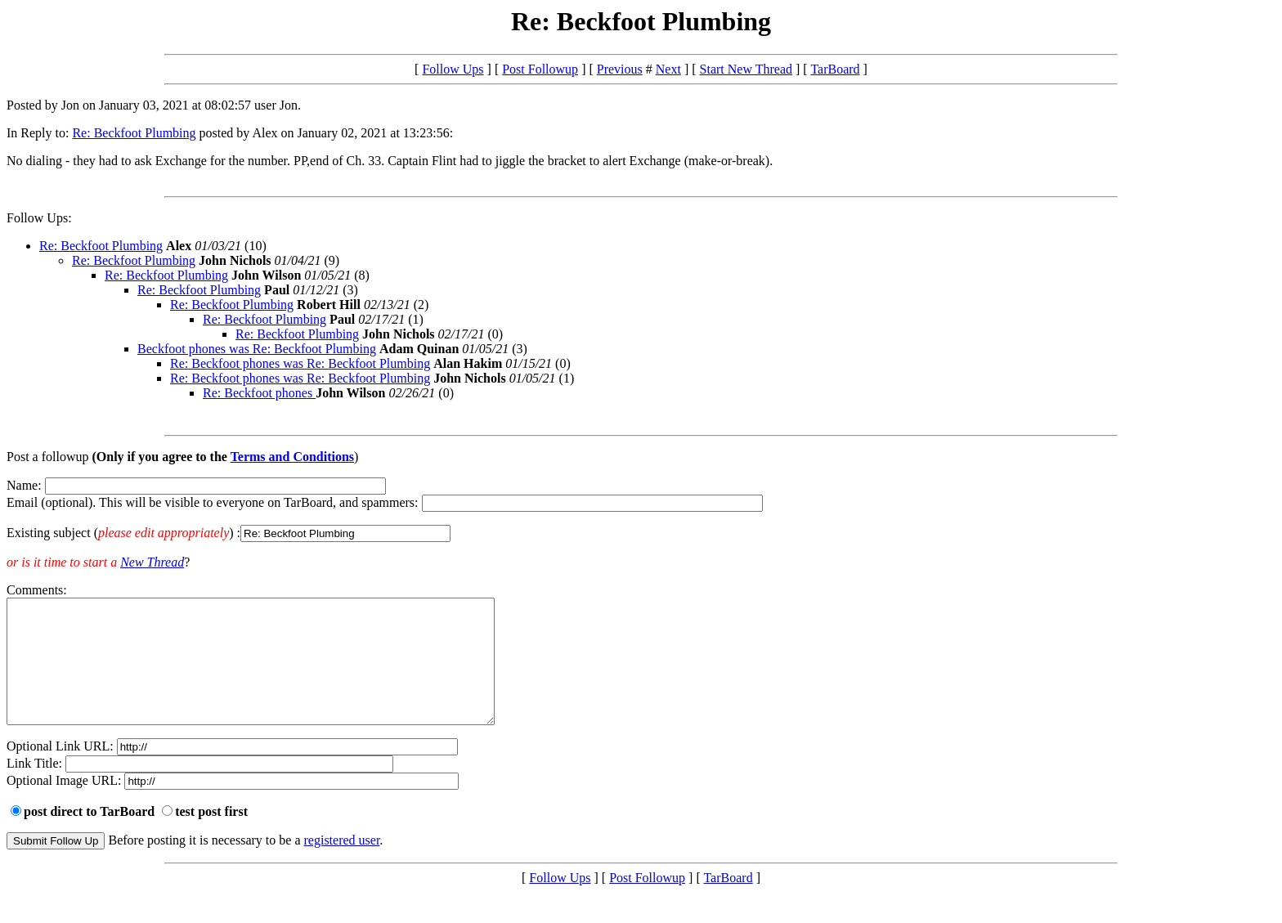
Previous (620, 69)
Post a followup (47, 457)
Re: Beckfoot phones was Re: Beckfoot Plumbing (300, 363)
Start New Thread (746, 69)
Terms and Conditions (292, 457)
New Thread (152, 562)
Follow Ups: (39, 218)
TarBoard (834, 69)
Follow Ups (452, 69)
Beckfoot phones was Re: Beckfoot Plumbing (256, 349)
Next (668, 69)
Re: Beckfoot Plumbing (133, 133)
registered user (342, 864)
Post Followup (540, 69)
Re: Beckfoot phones (259, 393)
